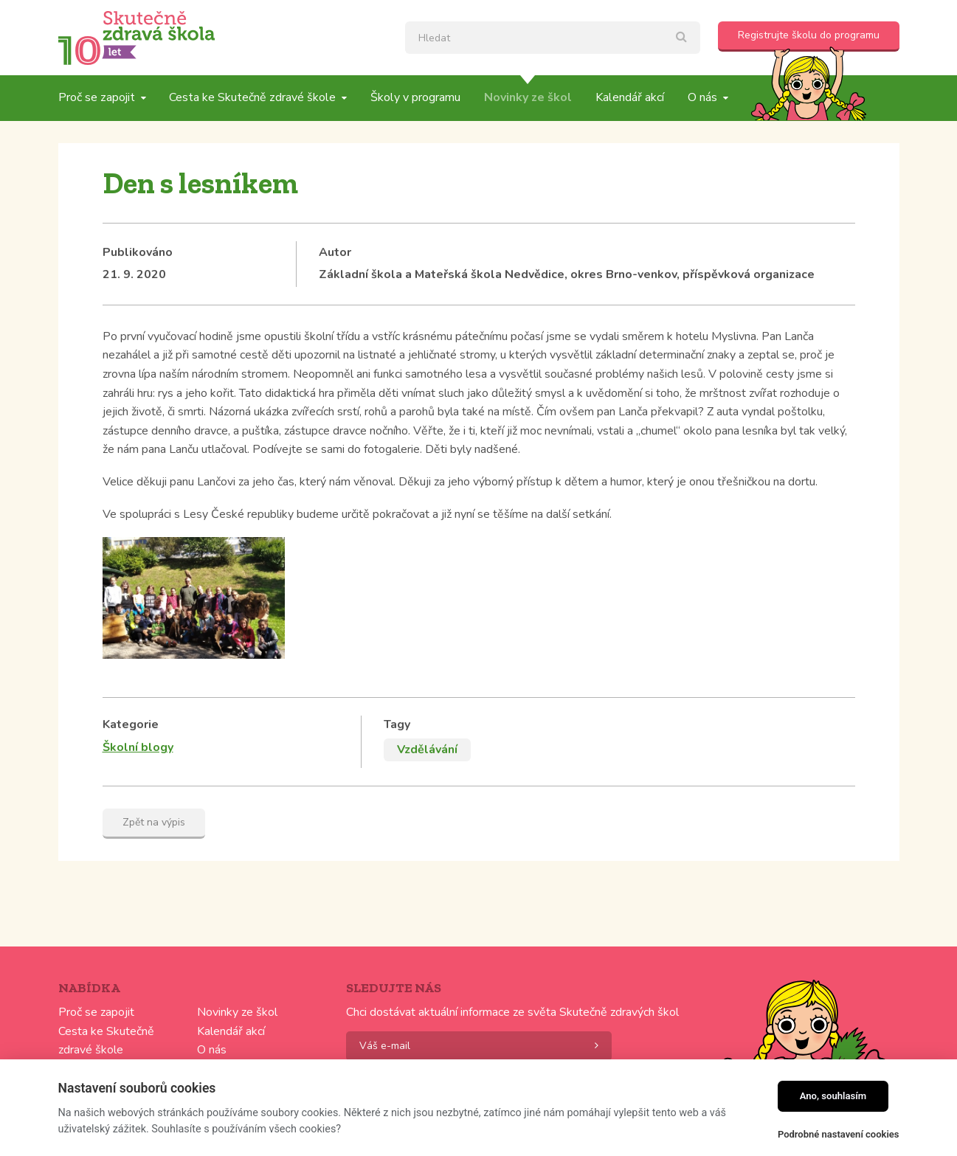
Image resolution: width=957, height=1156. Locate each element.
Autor (335, 252)
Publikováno (138, 252)
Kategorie (131, 724)
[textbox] (552, 37)
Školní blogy (138, 747)
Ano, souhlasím (833, 1095)
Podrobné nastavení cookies (838, 1134)
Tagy (397, 724)
